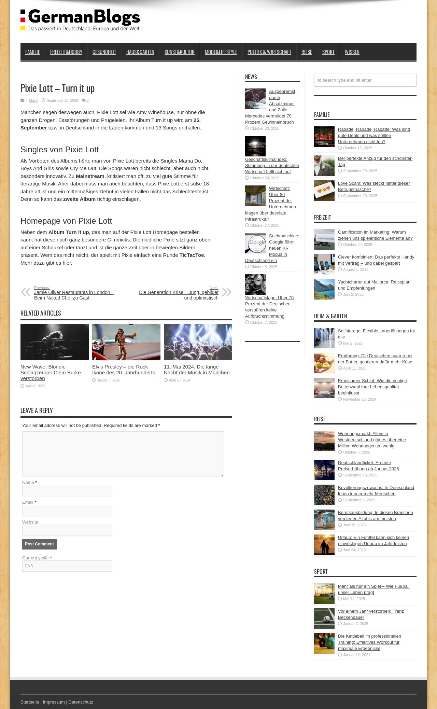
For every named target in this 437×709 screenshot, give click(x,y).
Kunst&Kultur (180, 51)
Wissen (352, 51)
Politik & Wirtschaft (269, 51)
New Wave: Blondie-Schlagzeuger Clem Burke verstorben (50, 372)
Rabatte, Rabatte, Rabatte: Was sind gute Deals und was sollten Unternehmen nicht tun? (374, 135)
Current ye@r (37, 557)
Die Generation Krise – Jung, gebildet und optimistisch (176, 293)
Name (28, 482)
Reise (306, 51)
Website (30, 522)
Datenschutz (80, 702)
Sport (328, 51)
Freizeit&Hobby (66, 51)
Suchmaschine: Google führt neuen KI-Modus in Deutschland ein (272, 248)
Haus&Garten (140, 51)
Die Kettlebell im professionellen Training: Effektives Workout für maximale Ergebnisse (369, 642)
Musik (33, 100)
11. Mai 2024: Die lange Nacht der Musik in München (197, 369)
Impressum (54, 702)
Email (27, 502)
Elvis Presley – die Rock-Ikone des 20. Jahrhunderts (123, 369)
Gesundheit (104, 51)
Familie (32, 51)
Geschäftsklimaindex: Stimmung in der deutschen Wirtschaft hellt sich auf (272, 165)
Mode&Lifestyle (221, 51)
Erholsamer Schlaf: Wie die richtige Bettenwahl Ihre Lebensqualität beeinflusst (372, 386)
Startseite (29, 702)
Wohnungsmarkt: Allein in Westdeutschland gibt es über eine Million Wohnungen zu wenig (372, 439)
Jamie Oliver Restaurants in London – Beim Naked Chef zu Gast (76, 293)
